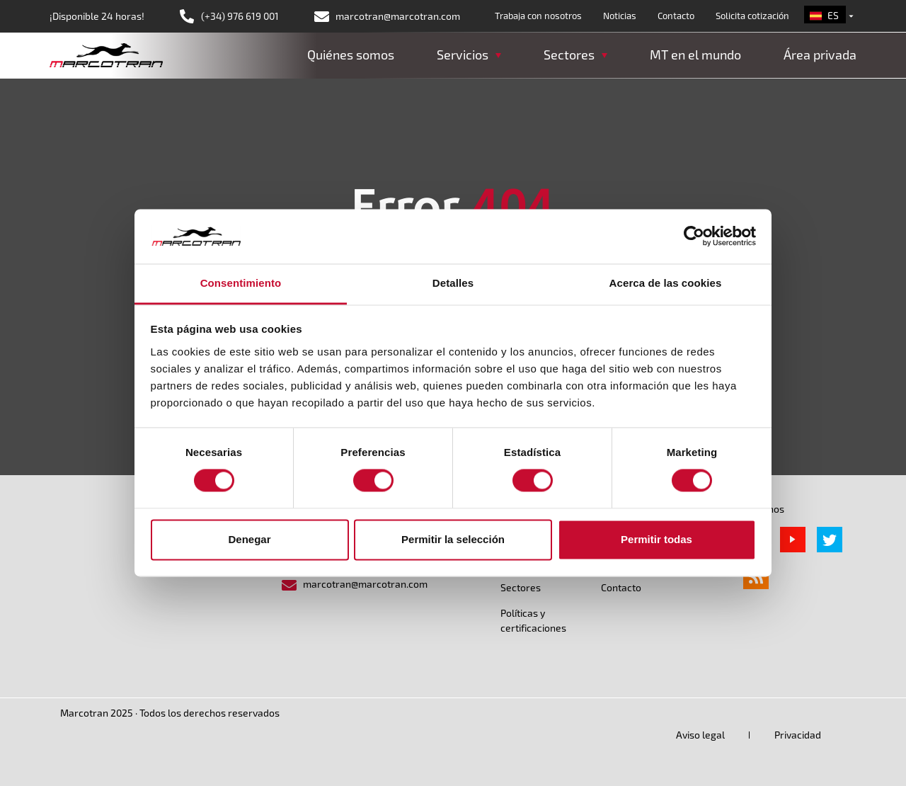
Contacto (676, 15)
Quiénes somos (350, 54)
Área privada (820, 54)
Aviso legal (700, 735)
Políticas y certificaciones (533, 620)
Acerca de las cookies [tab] (665, 283)
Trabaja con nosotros (538, 15)
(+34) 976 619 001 (240, 16)
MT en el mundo (695, 54)
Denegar (249, 539)
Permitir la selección (453, 539)
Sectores (520, 587)
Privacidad (797, 735)
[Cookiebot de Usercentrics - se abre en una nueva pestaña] (694, 236)
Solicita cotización (752, 15)
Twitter (829, 539)
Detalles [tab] (453, 283)
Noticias (619, 15)
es (833, 15)
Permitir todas (656, 539)
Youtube (792, 539)
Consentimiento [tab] (241, 283)
